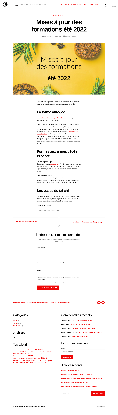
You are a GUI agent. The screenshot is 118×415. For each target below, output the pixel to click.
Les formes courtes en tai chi (82, 323)
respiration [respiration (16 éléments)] (21, 360)
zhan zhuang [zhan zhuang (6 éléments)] (37, 365)
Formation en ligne (76, 5)
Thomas (48, 38)
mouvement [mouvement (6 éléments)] (19, 358)
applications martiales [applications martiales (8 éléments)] (24, 352)
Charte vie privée (20, 305)
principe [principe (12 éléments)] (45, 358)
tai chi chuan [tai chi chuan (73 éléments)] (19, 363)
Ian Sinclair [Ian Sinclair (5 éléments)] (47, 356)
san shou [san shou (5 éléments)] (28, 360)
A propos (66, 5)
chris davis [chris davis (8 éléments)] (23, 354)
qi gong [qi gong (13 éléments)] (53, 358)
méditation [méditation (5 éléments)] (24, 358)
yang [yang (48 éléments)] (50, 363)
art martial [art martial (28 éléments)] (39, 352)
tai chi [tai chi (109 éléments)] (44, 360)
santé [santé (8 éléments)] (31, 360)
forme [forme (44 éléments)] (22, 356)
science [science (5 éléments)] (35, 360)
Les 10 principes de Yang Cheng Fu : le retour (78, 377)
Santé (15, 323)
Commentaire (41, 250)
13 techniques (54, 167)
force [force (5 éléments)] (52, 354)
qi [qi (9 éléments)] (49, 358)
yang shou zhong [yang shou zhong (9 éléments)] (28, 365)
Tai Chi (55, 17)
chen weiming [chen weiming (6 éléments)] (16, 354)
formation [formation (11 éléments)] (16, 356)
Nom (38, 265)
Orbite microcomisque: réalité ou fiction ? (76, 387)
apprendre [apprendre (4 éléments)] (32, 352)
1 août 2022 (58, 38)
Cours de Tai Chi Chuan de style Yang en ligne (32, 410)
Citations (85, 5)
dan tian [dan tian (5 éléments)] (44, 354)
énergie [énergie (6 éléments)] (42, 365)
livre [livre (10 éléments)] (14, 358)
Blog (60, 5)
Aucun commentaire (70, 38)
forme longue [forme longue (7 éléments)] (28, 356)
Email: (63, 350)
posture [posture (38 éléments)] (31, 358)
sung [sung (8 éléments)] (39, 360)
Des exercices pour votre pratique (84, 331)
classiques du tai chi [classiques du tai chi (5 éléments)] (30, 354)
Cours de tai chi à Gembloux (41, 305)
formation (41, 213)
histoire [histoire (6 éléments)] (42, 356)
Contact (97, 5)
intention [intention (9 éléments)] (52, 356)
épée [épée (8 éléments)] (46, 365)
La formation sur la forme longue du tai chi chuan (53, 120)
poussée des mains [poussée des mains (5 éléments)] (39, 358)
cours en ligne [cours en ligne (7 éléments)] (39, 354)
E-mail (62, 265)
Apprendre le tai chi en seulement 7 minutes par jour (80, 391)
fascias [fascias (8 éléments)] (49, 354)
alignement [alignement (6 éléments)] (15, 352)
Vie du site (62, 17)
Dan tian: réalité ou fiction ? (71, 373)
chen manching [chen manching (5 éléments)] (47, 352)
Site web (39, 272)
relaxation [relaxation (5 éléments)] (15, 360)
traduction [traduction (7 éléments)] (41, 363)
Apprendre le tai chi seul (81, 338)
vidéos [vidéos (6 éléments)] (45, 363)
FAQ (91, 5)
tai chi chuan (58, 213)
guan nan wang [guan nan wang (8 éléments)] (36, 356)
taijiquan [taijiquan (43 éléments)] (30, 363)
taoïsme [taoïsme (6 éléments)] (36, 363)
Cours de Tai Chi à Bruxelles (66, 305)
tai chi (52, 213)
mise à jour (47, 213)
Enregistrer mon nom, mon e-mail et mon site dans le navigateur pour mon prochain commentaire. (58, 281)
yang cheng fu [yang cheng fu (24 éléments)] (18, 365)
